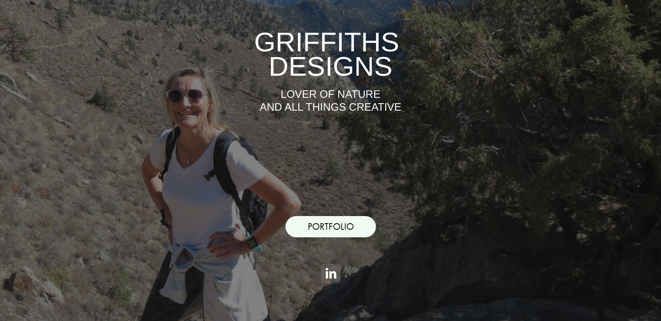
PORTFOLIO (331, 226)
